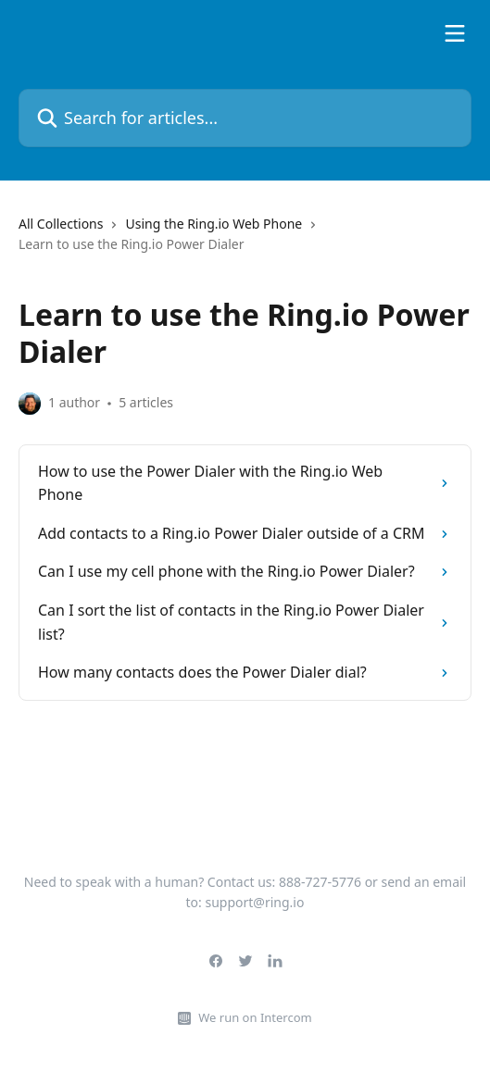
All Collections (61, 223)
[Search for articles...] (245, 118)
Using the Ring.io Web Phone (213, 223)
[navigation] (245, 242)
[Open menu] (454, 33)
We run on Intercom (254, 1017)
